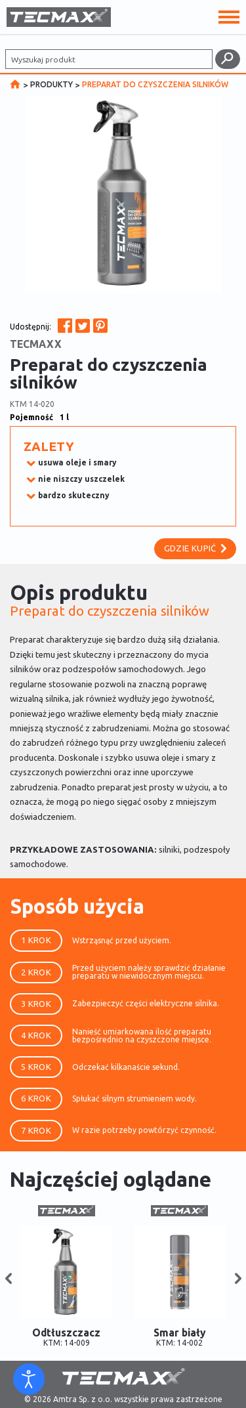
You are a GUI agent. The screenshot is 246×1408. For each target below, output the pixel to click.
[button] (8, 1279)
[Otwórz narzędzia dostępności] (29, 1379)
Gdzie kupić (195, 548)
